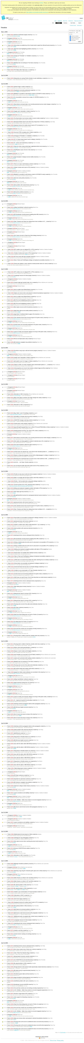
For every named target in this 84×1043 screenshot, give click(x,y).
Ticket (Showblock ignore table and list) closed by (21, 974)
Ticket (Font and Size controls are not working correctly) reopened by (26, 988)
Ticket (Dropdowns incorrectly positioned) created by (22, 90)
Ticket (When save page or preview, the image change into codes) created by (27, 397)
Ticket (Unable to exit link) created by (18, 930)
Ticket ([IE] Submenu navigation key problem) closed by (23, 342)
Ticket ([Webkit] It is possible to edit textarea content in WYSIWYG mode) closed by (29, 93)
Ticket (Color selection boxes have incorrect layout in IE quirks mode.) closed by (29, 317)
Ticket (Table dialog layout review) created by (25, 768)
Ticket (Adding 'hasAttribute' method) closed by (21, 207)
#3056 (19, 875)
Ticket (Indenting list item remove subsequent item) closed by (24, 535)
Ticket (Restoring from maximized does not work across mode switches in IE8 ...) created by (31, 458)
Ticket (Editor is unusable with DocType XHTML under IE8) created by (27, 477)
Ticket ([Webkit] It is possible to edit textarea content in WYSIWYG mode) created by (30, 174)
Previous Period (73, 25)
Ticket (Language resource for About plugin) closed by (27, 275)
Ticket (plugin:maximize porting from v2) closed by (21, 682)
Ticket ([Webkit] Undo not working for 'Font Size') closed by (24, 62)
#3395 (9, 712)
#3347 (10, 804)
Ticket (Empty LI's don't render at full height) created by (23, 651)
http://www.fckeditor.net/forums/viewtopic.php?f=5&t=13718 (20, 486)
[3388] (14, 1012)
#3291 (10, 240)
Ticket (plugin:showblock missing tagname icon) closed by (23, 977)
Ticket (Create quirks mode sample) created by (26, 423)
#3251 (8, 1002)
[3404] (14, 608)
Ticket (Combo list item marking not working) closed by (22, 934)
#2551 (18, 91)
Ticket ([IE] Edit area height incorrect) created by (21, 740)
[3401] (14, 787)
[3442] (14, 179)
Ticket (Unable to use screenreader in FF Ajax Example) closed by (25, 570)
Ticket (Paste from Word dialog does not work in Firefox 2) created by (26, 1004)
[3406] (14, 684)
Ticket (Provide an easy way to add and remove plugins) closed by (30, 350)
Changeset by (13, 38)
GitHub (41, 2)
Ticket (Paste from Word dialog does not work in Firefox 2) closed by (26, 614)
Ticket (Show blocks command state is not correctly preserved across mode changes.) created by (33, 437)
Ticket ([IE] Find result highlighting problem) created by (22, 300)
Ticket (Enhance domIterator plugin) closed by (20, 34)
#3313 (9, 853)
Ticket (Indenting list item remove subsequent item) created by (24, 946)
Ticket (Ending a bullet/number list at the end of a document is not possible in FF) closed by (31, 542)
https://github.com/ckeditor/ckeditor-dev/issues (37, 12)
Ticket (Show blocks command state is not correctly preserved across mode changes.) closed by (32, 104)
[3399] (14, 801)
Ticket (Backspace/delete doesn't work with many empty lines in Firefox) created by (29, 121)
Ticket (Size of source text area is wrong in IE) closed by (23, 714)
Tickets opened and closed (75, 37)
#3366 (10, 619)
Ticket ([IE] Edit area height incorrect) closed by (21, 707)
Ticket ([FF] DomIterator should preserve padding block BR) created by (26, 538)
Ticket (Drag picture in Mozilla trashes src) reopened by (23, 761)
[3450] (14, 64)
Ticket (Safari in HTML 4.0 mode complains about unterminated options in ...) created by (32, 364)
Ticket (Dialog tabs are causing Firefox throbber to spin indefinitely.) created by (28, 78)
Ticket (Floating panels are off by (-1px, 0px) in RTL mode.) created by (26, 430)
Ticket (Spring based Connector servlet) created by (21, 956)
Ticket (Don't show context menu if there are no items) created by (25, 949)
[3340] (14, 193)
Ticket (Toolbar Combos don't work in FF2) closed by (26, 167)
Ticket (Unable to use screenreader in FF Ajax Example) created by (25, 891)
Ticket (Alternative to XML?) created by (18, 895)
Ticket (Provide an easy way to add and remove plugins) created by (30, 474)
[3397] (14, 276)
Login (55, 20)
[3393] (14, 865)
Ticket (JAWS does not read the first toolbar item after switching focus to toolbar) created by (31, 559)
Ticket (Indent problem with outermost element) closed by (23, 528)
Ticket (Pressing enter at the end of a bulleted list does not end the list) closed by (29, 1021)
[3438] (14, 208)
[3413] (14, 587)
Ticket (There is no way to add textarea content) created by (24, 164)
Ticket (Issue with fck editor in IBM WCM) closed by (26, 747)
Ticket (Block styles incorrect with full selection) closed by (23, 307)
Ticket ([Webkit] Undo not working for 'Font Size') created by (24, 661)
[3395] (14, 842)
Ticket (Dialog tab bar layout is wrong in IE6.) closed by (23, 593)
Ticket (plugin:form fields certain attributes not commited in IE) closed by (27, 672)
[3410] (14, 615)
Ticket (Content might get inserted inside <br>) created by (28, 282)
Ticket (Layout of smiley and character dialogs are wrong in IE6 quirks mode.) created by (31, 696)
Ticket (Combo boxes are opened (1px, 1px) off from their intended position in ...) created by (31, 451)
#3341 (14, 493)
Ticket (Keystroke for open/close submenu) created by (22, 778)
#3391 (8, 591)
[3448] (14, 105)
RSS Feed (43, 1037)
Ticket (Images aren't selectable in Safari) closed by (22, 111)
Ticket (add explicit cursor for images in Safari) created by (28, 361)
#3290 (8, 790)
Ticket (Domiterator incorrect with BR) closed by (21, 984)
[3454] (18, 36)
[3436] (14, 222)
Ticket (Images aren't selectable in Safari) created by (27, 357)
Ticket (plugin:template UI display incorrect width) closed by (24, 157)
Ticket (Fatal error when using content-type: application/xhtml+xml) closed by (29, 146)
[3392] (14, 872)
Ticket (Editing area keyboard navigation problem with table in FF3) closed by (28, 488)
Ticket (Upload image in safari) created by (18, 86)
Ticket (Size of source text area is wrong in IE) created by (23, 717)
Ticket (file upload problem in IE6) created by (20, 963)
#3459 (8, 60)
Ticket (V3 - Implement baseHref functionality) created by (24, 700)
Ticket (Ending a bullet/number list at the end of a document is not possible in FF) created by (31, 545)
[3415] (14, 529)
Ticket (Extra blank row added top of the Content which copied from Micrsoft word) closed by (32, 45)
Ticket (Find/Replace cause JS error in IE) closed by (23, 149)
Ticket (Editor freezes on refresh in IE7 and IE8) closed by (28, 877)
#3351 (9, 938)
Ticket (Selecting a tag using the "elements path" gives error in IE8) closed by (33, 870)
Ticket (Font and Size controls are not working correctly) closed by (25, 628)
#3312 (9, 102)
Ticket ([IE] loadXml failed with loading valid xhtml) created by (24, 668)
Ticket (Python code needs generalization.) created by (23, 647)
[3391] (14, 924)
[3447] (14, 112)
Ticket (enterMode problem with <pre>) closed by (21, 981)
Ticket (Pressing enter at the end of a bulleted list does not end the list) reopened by (29, 1025)
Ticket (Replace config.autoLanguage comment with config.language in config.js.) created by (31, 455)
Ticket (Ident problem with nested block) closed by (21, 185)
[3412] (14, 594)
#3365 (10, 449)
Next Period (79, 25)
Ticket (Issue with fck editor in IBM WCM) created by (23, 757)
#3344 (9, 846)
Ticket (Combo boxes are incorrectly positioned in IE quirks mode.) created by (28, 573)
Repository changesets (74, 38)
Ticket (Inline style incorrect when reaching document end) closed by (26, 841)
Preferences (70, 20)
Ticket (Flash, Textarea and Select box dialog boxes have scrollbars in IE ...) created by (30, 509)
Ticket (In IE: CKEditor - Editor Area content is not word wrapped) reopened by (28, 990)
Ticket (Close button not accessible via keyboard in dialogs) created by (26, 563)
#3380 (9, 130)
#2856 (8, 53)
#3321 (8, 154)
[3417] (14, 446)
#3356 (9, 189)
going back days (73, 32)
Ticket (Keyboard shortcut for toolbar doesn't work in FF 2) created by (26, 902)
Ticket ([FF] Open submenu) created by (19, 775)
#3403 (10, 212)
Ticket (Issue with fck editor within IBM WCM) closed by (27, 743)
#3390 (11, 612)
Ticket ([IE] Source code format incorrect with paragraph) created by (26, 913)
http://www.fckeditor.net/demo (15, 414)
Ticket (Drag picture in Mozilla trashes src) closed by (26, 750)
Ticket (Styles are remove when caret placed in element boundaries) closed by (28, 1018)
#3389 (19, 343)
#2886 (15, 605)
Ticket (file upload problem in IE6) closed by (21, 884)
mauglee (17, 886)
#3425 (10, 226)
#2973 (8, 161)
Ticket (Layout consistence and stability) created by (26, 822)
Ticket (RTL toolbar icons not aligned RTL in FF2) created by (23, 272)
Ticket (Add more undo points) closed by (20, 178)
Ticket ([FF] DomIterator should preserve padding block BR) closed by (26, 214)
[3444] (14, 158)
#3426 (10, 322)
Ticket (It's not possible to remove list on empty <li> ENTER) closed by (26, 97)
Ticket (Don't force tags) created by (17, 898)
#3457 (33, 95)
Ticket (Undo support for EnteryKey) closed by (21, 997)
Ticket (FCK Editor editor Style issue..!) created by (20, 69)
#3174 (26, 254)
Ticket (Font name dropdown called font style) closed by (23, 444)
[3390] (14, 935)
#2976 (34, 637)
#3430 (8, 355)
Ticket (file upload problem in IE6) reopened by (20, 888)
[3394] (14, 849)
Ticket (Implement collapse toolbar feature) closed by (26, 785)
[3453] (14, 36)
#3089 (24, 868)
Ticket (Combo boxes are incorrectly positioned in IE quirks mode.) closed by (28, 324)
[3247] (14, 326)
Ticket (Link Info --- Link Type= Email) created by (21, 462)
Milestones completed (74, 36)
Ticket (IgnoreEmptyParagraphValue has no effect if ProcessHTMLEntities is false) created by (36, 427)
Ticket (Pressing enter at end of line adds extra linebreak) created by (26, 665)
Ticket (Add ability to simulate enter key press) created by (23, 416)
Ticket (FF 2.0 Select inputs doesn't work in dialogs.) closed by (25, 139)
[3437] (14, 215)
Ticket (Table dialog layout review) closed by (24, 586)
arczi (25, 886)
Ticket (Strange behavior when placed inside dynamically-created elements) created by (31, 967)
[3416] (14, 496)
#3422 (10, 219)
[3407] (14, 673)
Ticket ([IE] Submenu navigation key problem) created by (23, 782)
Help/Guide (60, 20)
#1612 (18, 889)
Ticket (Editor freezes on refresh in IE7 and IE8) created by (22, 881)
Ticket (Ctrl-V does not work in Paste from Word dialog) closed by (25, 235)
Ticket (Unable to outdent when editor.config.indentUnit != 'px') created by (27, 524)
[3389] (14, 998)
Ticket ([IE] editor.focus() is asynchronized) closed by (22, 970)
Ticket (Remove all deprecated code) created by (22, 338)
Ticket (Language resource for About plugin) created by (23, 920)
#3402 (10, 336)
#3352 (9, 39)
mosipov (15, 856)
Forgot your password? (78, 20)
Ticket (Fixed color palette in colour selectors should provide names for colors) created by (30, 263)
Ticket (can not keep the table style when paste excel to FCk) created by (26, 465)
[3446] (14, 126)
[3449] (14, 98)
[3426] (14, 333)
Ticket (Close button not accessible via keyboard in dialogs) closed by (30, 517)
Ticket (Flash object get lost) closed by (19, 491)
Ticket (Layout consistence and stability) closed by (26, 793)
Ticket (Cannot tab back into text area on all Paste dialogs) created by (26, 566)
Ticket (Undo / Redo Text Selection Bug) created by (21, 953)
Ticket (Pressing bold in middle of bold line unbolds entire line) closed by (27, 635)
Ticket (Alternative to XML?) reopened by (18, 404)
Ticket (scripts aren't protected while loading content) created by (30, 658)
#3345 (9, 196)
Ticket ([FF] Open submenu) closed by (19, 607)
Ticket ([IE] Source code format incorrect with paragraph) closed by (25, 807)
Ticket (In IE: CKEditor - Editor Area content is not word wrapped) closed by (27, 800)
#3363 (10, 633)
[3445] (14, 151)
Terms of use (53, 1040)
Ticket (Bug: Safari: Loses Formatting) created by (20, 413)
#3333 (8, 182)
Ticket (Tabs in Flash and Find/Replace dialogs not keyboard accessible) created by (29, 556)
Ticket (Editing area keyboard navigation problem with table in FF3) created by (28, 549)
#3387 (8, 797)
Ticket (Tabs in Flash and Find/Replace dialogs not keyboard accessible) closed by (29, 260)
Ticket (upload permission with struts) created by (21, 521)
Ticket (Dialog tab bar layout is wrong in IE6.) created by (23, 600)
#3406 (8, 67)
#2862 (10, 687)
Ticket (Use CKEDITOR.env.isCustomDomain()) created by (24, 960)
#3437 (9, 109)
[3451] (14, 57)
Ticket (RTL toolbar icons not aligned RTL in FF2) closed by (28, 249)
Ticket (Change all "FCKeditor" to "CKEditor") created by (24, 135)
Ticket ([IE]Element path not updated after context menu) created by (26, 916)
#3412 (10, 598)
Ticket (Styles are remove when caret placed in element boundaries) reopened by (33, 293)
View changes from (75, 30)
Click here (18, 208)
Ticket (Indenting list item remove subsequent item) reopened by (25, 581)
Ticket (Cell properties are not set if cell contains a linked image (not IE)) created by (31, 368)
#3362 (10, 626)
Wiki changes (73, 40)
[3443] (14, 168)
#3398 (9, 533)
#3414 (10, 329)
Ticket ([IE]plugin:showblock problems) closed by (26, 863)
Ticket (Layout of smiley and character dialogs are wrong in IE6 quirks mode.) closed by (30, 331)
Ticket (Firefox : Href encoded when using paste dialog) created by (24, 481)
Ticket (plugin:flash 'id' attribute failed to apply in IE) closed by (24, 314)
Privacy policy (60, 1040)
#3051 (26, 705)
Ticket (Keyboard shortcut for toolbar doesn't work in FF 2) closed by (26, 125)
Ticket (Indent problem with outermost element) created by (23, 729)
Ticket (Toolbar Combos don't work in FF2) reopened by (27, 253)
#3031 (8, 172)
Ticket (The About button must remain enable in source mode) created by (31, 118)
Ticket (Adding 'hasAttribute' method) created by (21, 679)
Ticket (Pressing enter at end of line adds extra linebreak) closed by (25, 604)
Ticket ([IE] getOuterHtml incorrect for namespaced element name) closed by (32, 495)
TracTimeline (63, 1032)
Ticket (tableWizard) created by (17, 733)
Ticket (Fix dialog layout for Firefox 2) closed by (21, 621)
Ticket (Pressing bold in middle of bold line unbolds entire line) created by (27, 644)
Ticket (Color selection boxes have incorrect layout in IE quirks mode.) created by (29, 505)
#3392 (15, 748)
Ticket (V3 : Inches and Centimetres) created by (22, 142)
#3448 (30, 95)
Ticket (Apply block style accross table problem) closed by (23, 310)
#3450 (15, 50)
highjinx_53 (16, 1030)
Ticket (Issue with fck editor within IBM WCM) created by (23, 754)
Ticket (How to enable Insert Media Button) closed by (23, 289)
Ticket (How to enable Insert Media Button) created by (22, 296)
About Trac (65, 20)
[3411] (17, 584)
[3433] (14, 236)
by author (75, 34)
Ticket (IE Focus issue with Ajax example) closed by (26, 256)
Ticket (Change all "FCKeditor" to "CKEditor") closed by (23, 55)
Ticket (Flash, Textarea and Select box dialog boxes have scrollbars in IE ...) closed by (30, 221)
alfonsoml (16, 147)
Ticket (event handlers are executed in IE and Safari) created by (30, 654)
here (19, 105)
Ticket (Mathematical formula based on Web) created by (22, 834)
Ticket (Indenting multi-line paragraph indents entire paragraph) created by (27, 726)
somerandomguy (17, 395)
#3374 (9, 928)
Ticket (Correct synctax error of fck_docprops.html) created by (26, 484)
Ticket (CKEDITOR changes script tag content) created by (24, 420)
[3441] (14, 186)
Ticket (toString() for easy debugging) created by (21, 837)
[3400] (14, 794)
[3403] (14, 708)
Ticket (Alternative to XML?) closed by (23, 394)
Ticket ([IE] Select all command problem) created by (22, 909)
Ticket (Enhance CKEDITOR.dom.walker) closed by (22, 848)
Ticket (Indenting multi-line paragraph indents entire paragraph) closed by (27, 703)
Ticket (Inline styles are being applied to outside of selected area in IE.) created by (29, 441)
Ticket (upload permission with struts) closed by (22, 502)
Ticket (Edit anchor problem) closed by (19, 192)
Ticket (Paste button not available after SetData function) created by (25, 552)
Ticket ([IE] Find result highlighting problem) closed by (23, 48)
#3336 (15, 46)
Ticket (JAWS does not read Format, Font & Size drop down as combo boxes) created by (30, 577)
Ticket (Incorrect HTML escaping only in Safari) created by (23, 132)
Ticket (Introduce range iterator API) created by (21, 993)
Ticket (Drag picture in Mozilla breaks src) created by (22, 736)
